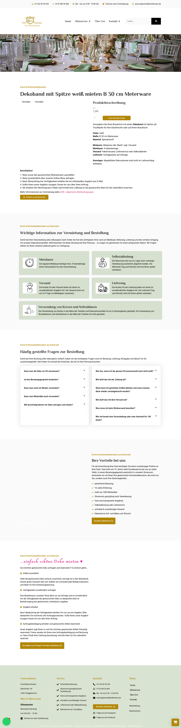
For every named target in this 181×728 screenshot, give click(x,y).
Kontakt (133, 699)
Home (132, 685)
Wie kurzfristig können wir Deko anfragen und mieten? (48, 405)
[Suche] (156, 21)
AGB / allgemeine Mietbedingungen (77, 192)
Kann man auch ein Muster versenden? (41, 388)
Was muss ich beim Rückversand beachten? (115, 408)
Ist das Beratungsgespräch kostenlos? (41, 379)
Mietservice (135, 690)
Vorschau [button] (26, 102)
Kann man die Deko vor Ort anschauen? (42, 371)
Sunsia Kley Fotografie (33, 523)
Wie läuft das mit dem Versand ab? (111, 400)
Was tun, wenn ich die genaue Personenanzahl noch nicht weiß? (124, 371)
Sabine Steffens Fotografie (146, 647)
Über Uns (134, 695)
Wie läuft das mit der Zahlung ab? (111, 379)
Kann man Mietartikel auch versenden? (41, 396)
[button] (54, 371)
